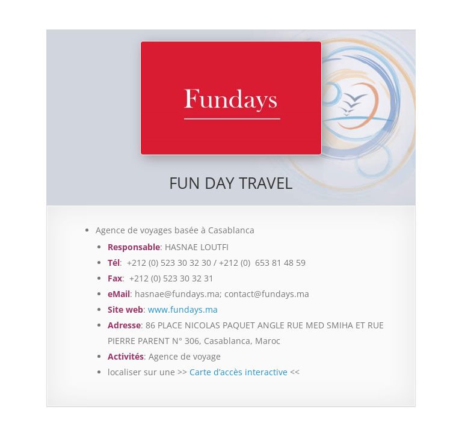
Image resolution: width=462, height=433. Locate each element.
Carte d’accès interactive (238, 372)
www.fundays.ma (183, 309)
